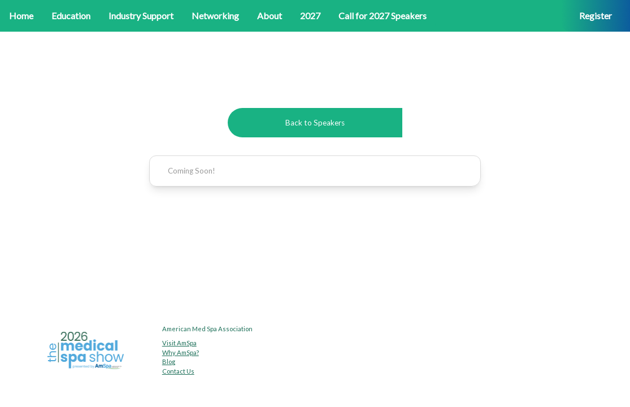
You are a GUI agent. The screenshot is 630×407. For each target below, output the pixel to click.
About (269, 15)
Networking (215, 15)
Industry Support (140, 15)
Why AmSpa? (180, 352)
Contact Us (178, 371)
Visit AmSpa (179, 343)
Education (70, 15)
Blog (168, 361)
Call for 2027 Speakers (382, 15)
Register (595, 15)
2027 (310, 15)
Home (21, 15)
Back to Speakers (315, 122)
